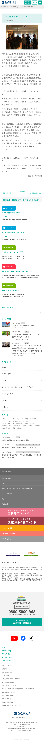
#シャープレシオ (6, 421)
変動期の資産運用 (35, 193)
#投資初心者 (16, 426)
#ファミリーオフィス (8, 423)
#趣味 (19, 428)
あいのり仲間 (6, 374)
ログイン (34, 2)
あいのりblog (14, 7)
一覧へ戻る (22, 191)
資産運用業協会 (6, 699)
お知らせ (5, 647)
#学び (32, 423)
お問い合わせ (6, 539)
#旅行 (30, 426)
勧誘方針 (4, 669)
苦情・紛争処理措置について (10, 695)
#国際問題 (19, 423)
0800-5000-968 (22, 611)
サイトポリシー (6, 665)
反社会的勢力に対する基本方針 (11, 679)
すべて (4, 367)
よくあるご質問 (7, 657)
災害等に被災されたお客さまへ (11, 705)
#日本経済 (37, 426)
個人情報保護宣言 (7, 672)
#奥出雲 (26, 423)
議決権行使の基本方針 (8, 682)
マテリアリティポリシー (9, 685)
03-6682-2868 (26, 724)
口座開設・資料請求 (22, 621)
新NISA (4, 400)
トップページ (4, 7)
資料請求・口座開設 (9, 533)
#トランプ (25, 421)
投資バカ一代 (7, 193)
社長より (5, 407)
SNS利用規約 (5, 675)
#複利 (13, 428)
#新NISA (24, 426)
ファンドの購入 (7, 528)
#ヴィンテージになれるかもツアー (27, 419)
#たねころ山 (16, 421)
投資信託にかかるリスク (9, 692)
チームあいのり (7, 394)
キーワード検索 (7, 307)
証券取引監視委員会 (7, 702)
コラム (4, 380)
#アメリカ (5, 419)
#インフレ (12, 419)
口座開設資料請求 (27, 2)
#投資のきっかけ (6, 426)
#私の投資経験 (6, 428)
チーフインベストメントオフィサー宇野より (17, 387)
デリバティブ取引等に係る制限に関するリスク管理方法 (18, 689)
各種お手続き (6, 654)
